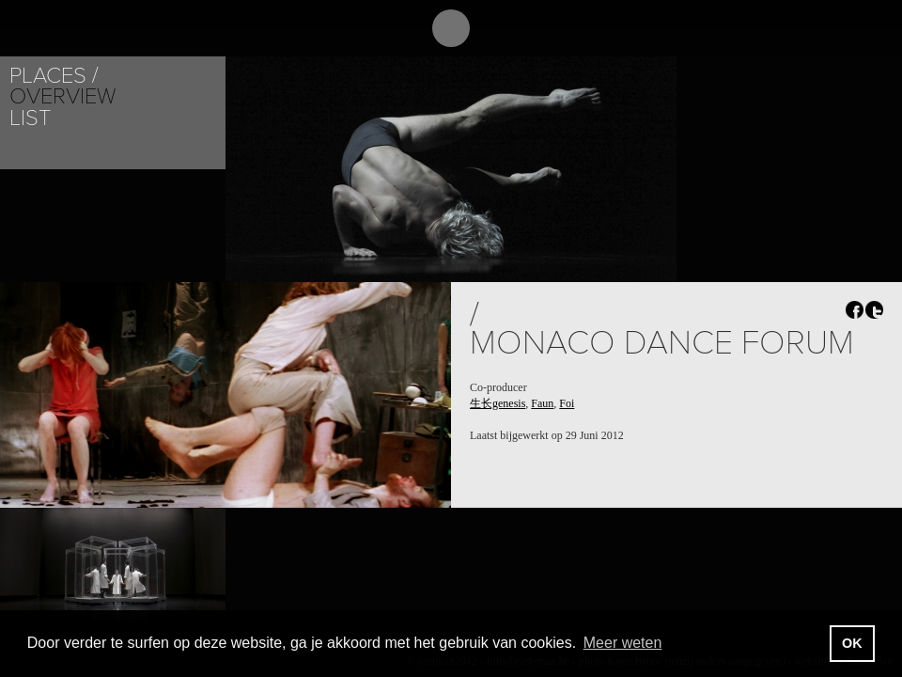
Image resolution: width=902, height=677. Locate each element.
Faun (542, 403)
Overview (62, 96)
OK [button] (852, 643)
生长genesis (497, 403)
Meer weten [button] (622, 643)
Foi (566, 403)
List (30, 118)
